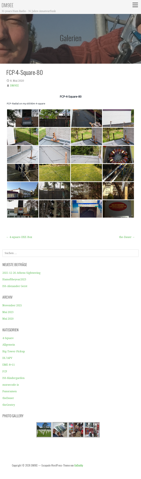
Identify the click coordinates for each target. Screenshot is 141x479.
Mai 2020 (7, 318)
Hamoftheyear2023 (14, 279)
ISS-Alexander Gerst (14, 286)
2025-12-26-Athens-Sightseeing (21, 272)
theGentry (8, 404)
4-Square (8, 338)
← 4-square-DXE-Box (19, 237)
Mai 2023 (7, 312)
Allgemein (8, 344)
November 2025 (12, 305)
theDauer (8, 398)
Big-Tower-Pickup (13, 351)
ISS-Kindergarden (13, 378)
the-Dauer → (127, 237)
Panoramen (9, 391)
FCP (4, 371)
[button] (136, 5)
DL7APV (7, 358)
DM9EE (7, 5)
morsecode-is (10, 384)
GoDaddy (78, 465)
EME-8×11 (8, 364)
